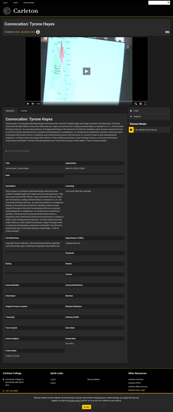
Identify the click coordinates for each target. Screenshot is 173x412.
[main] (86, 192)
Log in (5, 2)
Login (134, 110)
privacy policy (75, 400)
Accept (86, 407)
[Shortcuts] (167, 31)
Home (15, 2)
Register (135, 116)
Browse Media (29, 2)
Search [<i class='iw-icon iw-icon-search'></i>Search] (168, 2)
